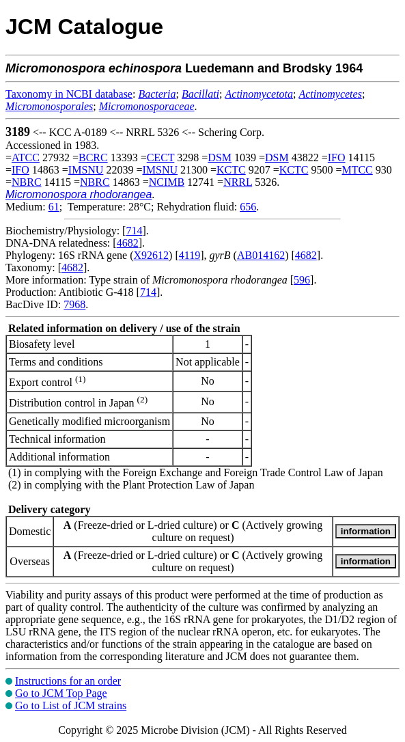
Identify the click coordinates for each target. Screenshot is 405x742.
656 (248, 206)
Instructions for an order (68, 681)
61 (53, 206)
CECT (161, 157)
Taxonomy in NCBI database (68, 94)
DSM (220, 157)
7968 (74, 304)
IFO (337, 157)
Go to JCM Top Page (61, 693)
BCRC (93, 157)
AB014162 (261, 255)
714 (134, 230)
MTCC (356, 170)
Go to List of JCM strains (70, 705)
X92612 (151, 255)
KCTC (231, 170)
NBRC (27, 182)
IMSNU (86, 170)
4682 (128, 243)
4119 (189, 255)
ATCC (26, 157)
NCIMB (166, 182)
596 (302, 280)
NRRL (237, 182)
